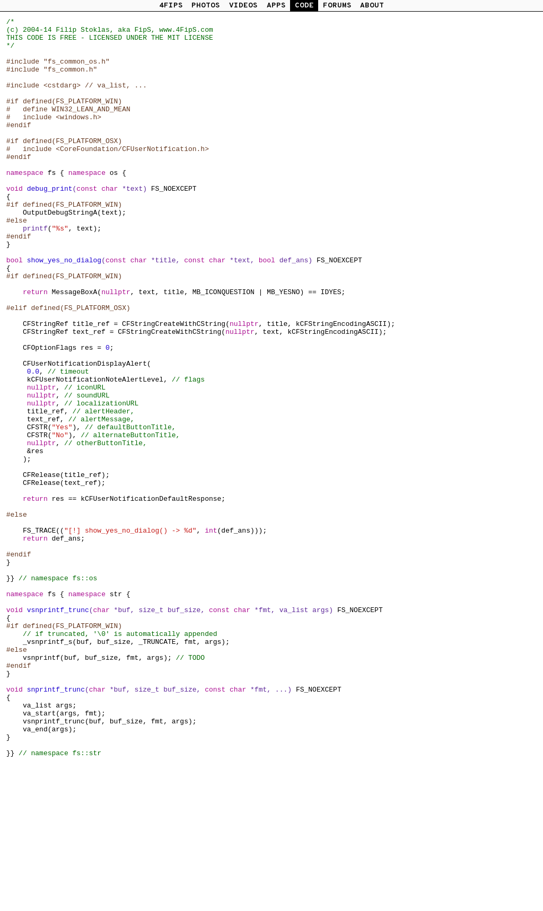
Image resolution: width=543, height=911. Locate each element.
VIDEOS (243, 5)
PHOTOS (205, 5)
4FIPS (171, 5)
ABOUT (372, 5)
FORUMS (337, 5)
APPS (276, 5)
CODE (304, 5)
